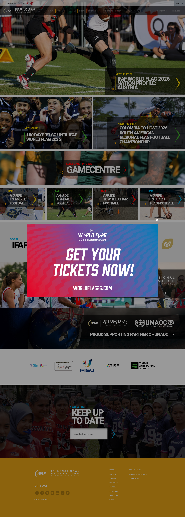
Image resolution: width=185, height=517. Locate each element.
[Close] (157, 220)
